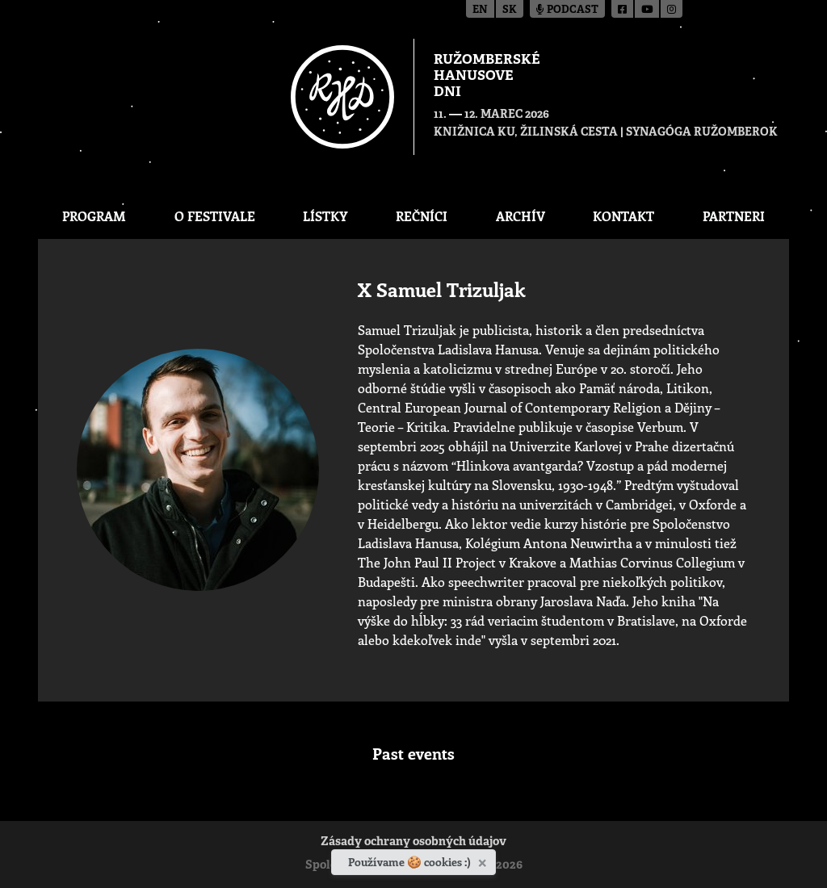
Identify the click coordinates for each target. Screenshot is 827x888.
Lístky (325, 215)
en (480, 10)
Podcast (567, 10)
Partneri (734, 215)
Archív (520, 215)
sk (509, 10)
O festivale (214, 215)
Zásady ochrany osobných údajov (413, 842)
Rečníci (421, 215)
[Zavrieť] (484, 859)
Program (94, 215)
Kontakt (623, 215)
